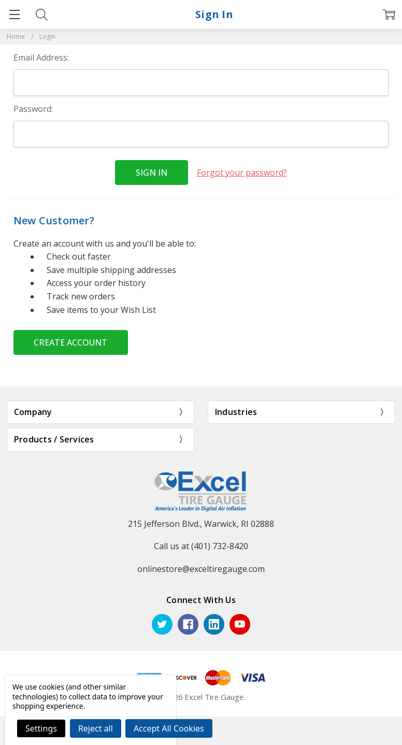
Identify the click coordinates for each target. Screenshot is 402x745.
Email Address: (41, 57)
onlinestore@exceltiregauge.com (201, 569)
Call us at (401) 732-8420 (201, 546)
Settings (41, 728)
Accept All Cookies (169, 728)
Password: (33, 108)
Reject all (95, 728)
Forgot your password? (242, 172)
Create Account (70, 342)
